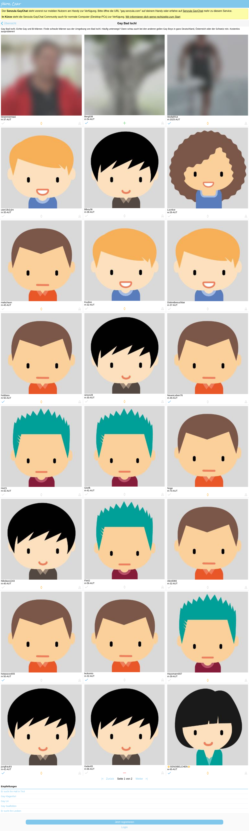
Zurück (110, 778)
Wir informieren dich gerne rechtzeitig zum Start (153, 16)
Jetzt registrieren (124, 822)
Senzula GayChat (193, 11)
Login (124, 827)
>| (146, 778)
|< (102, 778)
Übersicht (8, 23)
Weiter (139, 778)
